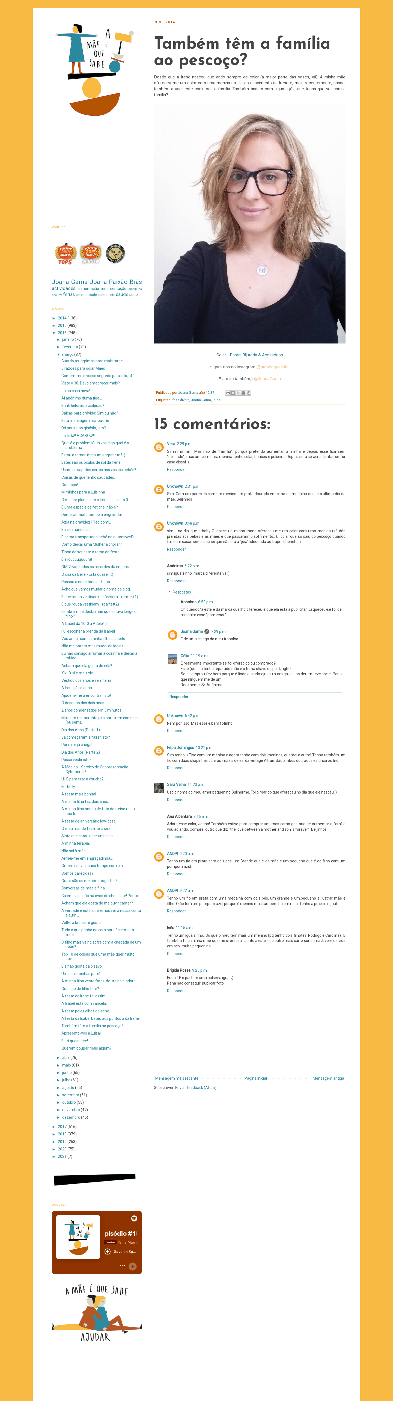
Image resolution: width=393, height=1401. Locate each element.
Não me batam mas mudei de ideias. (92, 646)
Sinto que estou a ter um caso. (87, 836)
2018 (62, 1134)
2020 (62, 1149)
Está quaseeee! (74, 1041)
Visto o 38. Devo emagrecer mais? (90, 383)
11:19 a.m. (200, 656)
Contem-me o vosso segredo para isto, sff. (98, 376)
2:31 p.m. (192, 486)
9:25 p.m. (200, 970)
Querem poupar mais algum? (86, 1048)
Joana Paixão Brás (116, 281)
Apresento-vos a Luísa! (81, 1033)
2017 (62, 1126)
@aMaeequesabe (273, 367)
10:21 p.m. (204, 747)
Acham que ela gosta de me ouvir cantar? (97, 903)
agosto (68, 1087)
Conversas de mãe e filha (83, 888)
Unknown (175, 486)
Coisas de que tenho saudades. (88, 477)
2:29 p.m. (184, 444)
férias (69, 294)
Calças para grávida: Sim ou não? (89, 413)
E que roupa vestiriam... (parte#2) (90, 604)
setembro (71, 1095)
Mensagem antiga (328, 1078)
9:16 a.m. (201, 816)
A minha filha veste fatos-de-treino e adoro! (98, 981)
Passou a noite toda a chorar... (87, 582)
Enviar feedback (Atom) (195, 1087)
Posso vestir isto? (76, 759)
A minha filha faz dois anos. (85, 801)
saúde (122, 294)
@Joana (267, 378)
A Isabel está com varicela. (84, 1003)
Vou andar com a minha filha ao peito (93, 638)
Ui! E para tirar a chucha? (82, 779)
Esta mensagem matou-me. (85, 420)
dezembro (71, 1117)
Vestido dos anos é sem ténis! (86, 680)
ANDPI (172, 853)
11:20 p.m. (196, 784)
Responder (176, 469)
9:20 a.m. (187, 853)
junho (67, 1072)
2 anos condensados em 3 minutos (91, 710)
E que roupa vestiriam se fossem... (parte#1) (99, 597)
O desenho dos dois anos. (83, 703)
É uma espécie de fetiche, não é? (89, 507)
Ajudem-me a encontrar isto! (86, 695)
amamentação (113, 288)
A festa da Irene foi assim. (83, 996)
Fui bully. (68, 787)
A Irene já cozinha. (77, 688)
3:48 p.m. (192, 523)
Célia (185, 656)
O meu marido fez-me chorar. (86, 828)
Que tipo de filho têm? (80, 988)
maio (67, 1065)
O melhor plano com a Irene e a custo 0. (95, 500)
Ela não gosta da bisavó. (82, 966)
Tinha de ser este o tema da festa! (90, 552)
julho (66, 1080)
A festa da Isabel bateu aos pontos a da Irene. (100, 1018)
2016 (62, 333)
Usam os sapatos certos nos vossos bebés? (98, 470)
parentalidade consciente (95, 295)
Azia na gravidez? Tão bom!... (86, 522)
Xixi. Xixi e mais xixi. (77, 673)
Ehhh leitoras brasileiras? (82, 405)
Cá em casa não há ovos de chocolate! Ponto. (100, 896)
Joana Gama (201, 400)
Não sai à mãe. (74, 851)
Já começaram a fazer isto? (85, 737)
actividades (63, 288)
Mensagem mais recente (176, 1078)
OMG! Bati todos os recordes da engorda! (96, 567)
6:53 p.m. (206, 602)
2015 (62, 325)
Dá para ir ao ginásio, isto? (83, 428)
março (68, 354)
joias (216, 400)
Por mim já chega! (76, 744)
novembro (71, 1110)
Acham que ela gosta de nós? (86, 665)
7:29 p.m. (219, 631)
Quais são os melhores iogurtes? (89, 881)
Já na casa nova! (75, 391)
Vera (171, 444)
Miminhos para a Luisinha (83, 492)
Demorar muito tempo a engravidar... (92, 514)
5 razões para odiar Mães (83, 368)
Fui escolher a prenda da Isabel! (88, 631)
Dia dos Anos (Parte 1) (80, 730)
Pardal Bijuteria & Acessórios (256, 355)
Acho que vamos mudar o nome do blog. (96, 589)
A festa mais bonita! (78, 794)
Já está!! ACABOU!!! (78, 435)
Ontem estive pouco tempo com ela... (93, 865)
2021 (62, 1156)
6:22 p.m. (192, 566)
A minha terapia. (75, 843)
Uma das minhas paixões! (83, 973)
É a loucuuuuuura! (76, 559)
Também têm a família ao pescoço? (92, 1026)
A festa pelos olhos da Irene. (85, 1011)
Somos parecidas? (77, 873)
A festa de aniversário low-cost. (88, 821)
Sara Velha (176, 784)
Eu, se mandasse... (77, 529)
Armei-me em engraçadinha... (87, 858)
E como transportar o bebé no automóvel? (97, 537)
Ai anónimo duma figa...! (82, 398)
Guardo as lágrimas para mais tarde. (92, 361)
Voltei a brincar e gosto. (81, 922)
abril (66, 1057)
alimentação (88, 288)
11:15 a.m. (184, 928)
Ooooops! (69, 485)
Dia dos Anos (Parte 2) (80, 752)
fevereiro (70, 347)
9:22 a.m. (187, 890)
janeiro (68, 339)
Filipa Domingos (180, 747)
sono (133, 294)
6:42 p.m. (192, 715)
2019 (62, 1141)
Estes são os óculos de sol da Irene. (91, 462)
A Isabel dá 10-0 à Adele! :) (84, 623)
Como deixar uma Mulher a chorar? (91, 544)
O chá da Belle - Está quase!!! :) (87, 574)
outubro (69, 1102)
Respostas (182, 592)
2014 (62, 318)
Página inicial (256, 1078)
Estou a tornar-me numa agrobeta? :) (93, 455)
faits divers (180, 400)
